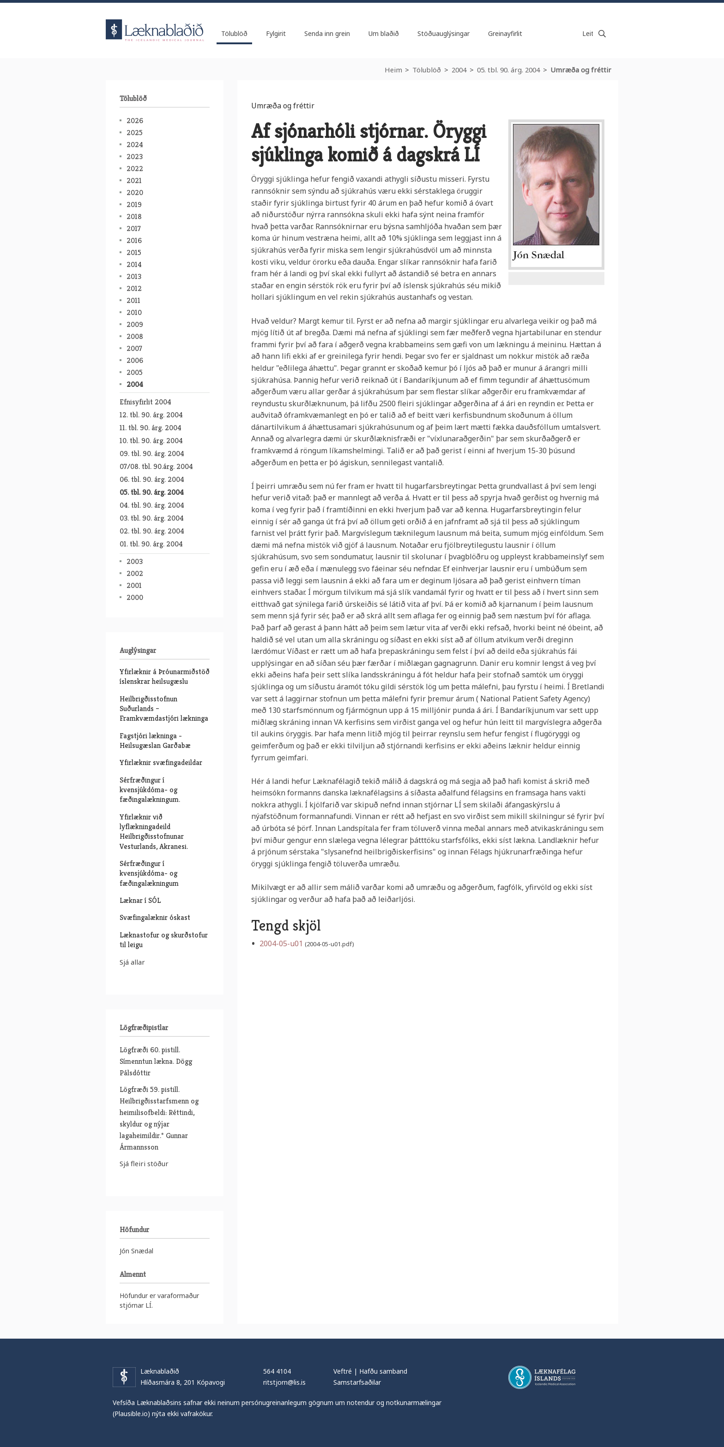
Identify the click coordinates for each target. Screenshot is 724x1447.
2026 (135, 120)
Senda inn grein (327, 33)
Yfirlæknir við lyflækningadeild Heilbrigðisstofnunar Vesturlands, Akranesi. (154, 831)
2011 (133, 300)
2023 (135, 156)
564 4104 (277, 1371)
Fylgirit (276, 33)
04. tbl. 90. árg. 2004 (152, 505)
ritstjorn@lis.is (284, 1382)
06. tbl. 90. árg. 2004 (152, 479)
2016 (134, 240)
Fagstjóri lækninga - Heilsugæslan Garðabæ (155, 740)
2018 (134, 216)
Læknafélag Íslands (541, 1377)
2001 (134, 585)
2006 (135, 360)
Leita (602, 33)
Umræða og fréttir (580, 69)
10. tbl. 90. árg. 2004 (151, 440)
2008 (135, 336)
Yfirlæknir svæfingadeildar (161, 762)
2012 (134, 288)
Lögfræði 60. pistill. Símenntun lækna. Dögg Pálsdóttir (156, 1061)
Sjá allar (132, 962)
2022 (135, 168)
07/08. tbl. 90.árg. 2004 (156, 466)
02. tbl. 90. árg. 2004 (152, 531)
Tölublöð (426, 69)
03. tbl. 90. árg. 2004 (152, 518)
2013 (134, 276)
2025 (135, 132)
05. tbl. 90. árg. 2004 (508, 69)
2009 (135, 324)
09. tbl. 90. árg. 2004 (152, 453)
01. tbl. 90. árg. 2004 (151, 544)
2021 (134, 180)
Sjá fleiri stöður (144, 1163)
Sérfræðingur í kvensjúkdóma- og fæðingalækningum (149, 873)
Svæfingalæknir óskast (155, 917)
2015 (134, 252)
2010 (134, 312)
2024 (135, 144)
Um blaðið (383, 33)
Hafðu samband (383, 1371)
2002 (135, 573)
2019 (134, 204)
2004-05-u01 (281, 943)
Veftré (342, 1371)
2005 (135, 372)
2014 (134, 264)
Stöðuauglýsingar (443, 33)
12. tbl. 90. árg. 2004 (151, 415)
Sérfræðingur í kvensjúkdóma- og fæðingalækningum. (150, 790)
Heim (393, 69)
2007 (134, 348)
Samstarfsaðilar (357, 1382)
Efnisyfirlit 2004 (145, 402)
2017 (134, 228)
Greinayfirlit (505, 33)
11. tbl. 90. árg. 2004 (150, 428)
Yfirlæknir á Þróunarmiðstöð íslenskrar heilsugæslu (165, 676)
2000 (135, 597)
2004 (459, 69)
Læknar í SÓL (140, 900)
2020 (135, 192)
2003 (135, 561)
